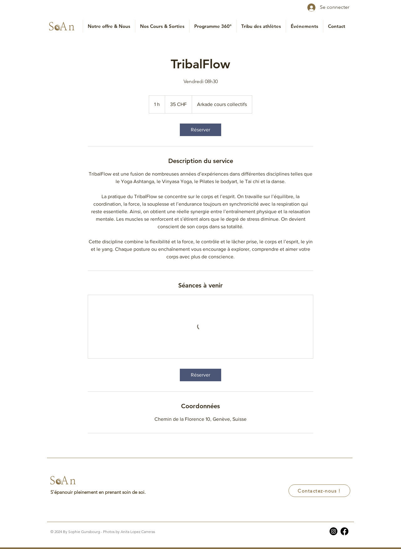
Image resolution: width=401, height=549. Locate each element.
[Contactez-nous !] (319, 490)
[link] (200, 130)
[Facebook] (344, 531)
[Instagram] (333, 531)
